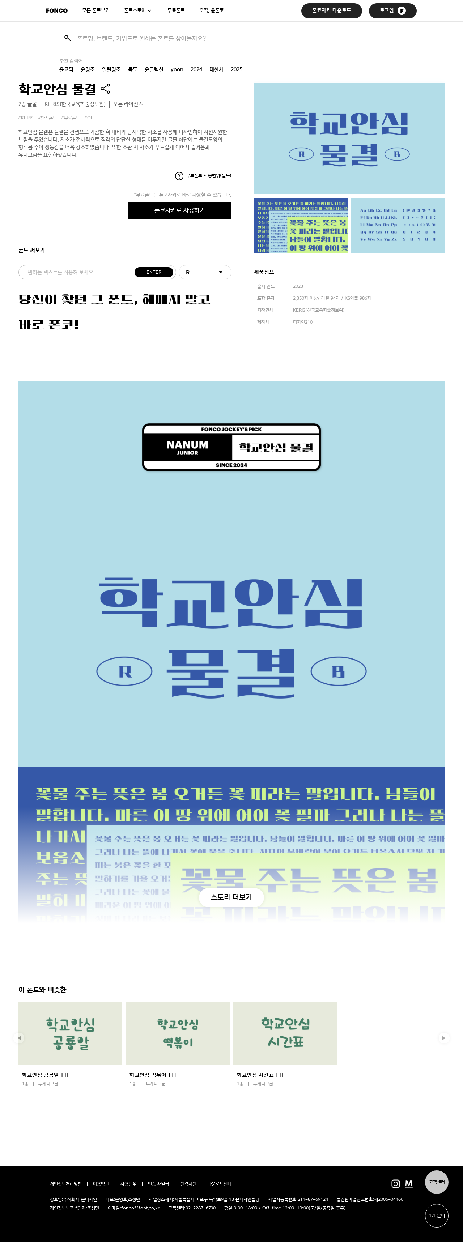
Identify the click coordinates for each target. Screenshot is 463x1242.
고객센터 (437, 1182)
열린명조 (111, 69)
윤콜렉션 (154, 69)
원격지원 (188, 1184)
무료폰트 (176, 10)
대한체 (216, 69)
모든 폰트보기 (96, 10)
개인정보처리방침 (66, 1184)
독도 (132, 69)
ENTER (153, 272)
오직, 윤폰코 (211, 10)
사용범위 (128, 1184)
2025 (236, 69)
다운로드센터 (220, 1184)
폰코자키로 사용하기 (179, 210)
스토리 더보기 (231, 897)
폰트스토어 (135, 10)
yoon (177, 69)
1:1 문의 (437, 1215)
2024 (196, 69)
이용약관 (101, 1184)
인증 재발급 (158, 1184)
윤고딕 (66, 69)
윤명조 (88, 69)
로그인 (393, 11)
